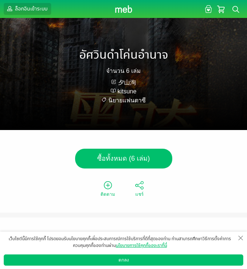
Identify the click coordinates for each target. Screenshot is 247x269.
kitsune (126, 91)
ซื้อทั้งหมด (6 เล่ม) (123, 158)
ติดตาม (108, 188)
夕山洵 (127, 82)
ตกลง (123, 260)
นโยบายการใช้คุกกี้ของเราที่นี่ (141, 245)
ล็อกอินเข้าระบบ (26, 8)
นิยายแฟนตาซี (127, 100)
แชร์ (139, 188)
